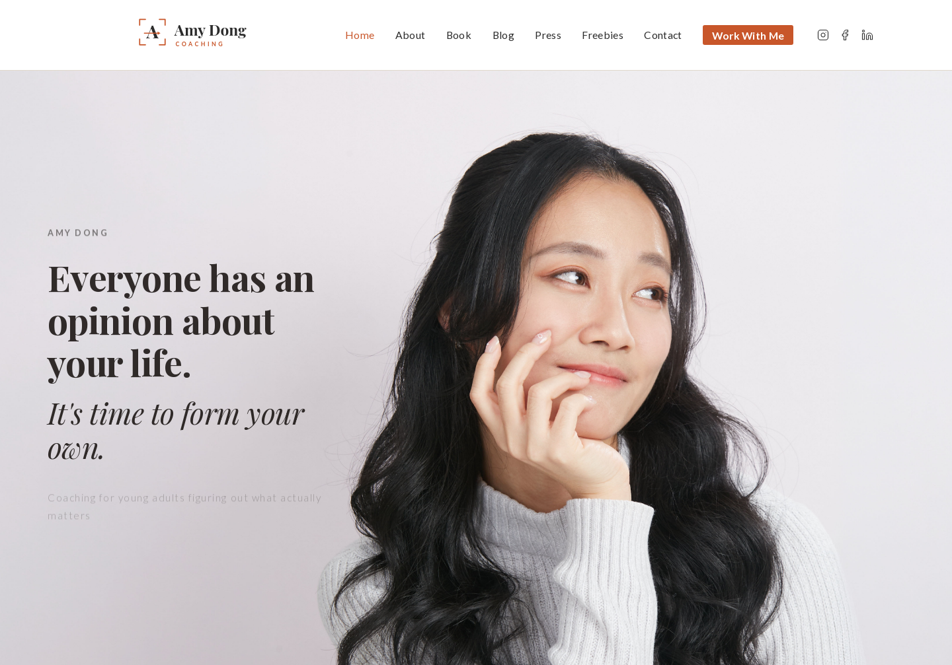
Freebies (602, 34)
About (410, 34)
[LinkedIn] (867, 35)
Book (458, 34)
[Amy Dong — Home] (228, 35)
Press (548, 34)
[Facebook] (845, 35)
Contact (663, 34)
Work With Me (748, 34)
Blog (503, 34)
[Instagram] (823, 35)
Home (359, 34)
